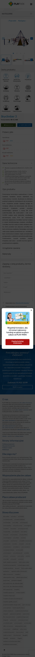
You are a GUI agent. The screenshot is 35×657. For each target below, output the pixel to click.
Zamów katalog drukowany (17, 342)
